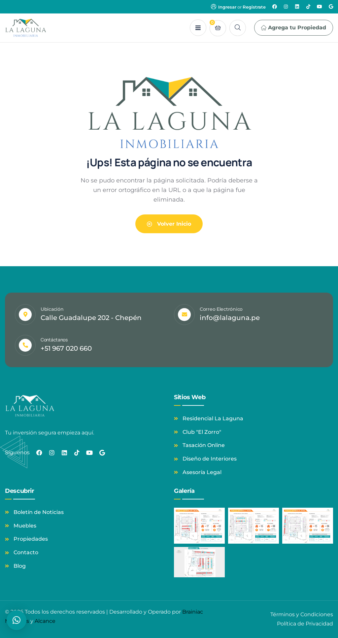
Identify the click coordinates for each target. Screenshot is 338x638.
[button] (16, 620)
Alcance (45, 621)
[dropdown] (198, 27)
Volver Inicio (169, 224)
